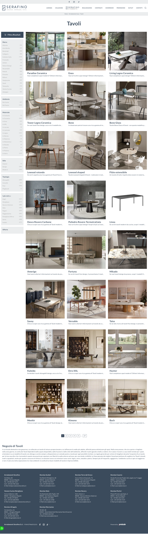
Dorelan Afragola (11, 507)
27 (85, 436)
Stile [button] (4, 161)
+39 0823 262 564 (48, 514)
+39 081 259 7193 (83, 498)
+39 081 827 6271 (12, 482)
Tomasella (6, 86)
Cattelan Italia (7, 57)
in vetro (5, 153)
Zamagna (5, 92)
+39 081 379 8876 (12, 498)
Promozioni (121, 8)
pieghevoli (6, 188)
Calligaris (5, 54)
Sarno (4, 219)
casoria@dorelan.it (120, 486)
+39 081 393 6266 (83, 482)
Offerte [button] (5, 229)
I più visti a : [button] (7, 196)
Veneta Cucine (7, 89)
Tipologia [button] (6, 177)
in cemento (6, 115)
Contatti (139, 8)
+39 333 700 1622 (13, 484)
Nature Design (7, 65)
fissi (4, 186)
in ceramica (6, 118)
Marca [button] (5, 42)
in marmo (6, 136)
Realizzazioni (87, 8)
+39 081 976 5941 (48, 482)
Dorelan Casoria (116, 475)
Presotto (5, 74)
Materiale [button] (6, 112)
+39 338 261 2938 (48, 500)
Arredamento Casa (74, 13)
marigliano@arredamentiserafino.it (20, 502)
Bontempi (6, 51)
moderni (5, 169)
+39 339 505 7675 (48, 484)
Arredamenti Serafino (12, 475)
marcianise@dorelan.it (51, 516)
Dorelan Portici (115, 491)
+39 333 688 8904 (13, 500)
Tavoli (81, 13)
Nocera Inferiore (8, 205)
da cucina (6, 102)
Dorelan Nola (44, 491)
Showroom (110, 8)
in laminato (6, 130)
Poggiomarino (7, 213)
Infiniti (5, 62)
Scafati (5, 222)
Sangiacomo (6, 80)
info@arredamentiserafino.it (17, 486)
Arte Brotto (6, 48)
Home (66, 13)
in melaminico (7, 142)
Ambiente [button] (6, 99)
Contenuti (99, 8)
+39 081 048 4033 (118, 482)
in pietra (5, 147)
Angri (4, 199)
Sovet (4, 83)
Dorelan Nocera (80, 491)
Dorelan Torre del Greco (83, 475)
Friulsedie (6, 60)
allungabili (6, 180)
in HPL (5, 124)
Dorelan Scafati (45, 475)
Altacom (5, 45)
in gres (5, 121)
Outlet (130, 8)
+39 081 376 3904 (48, 498)
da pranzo (6, 105)
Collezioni (59, 8)
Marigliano (6, 202)
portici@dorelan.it (120, 502)
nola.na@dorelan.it (50, 502)
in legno (5, 133)
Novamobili (6, 68)
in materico (6, 139)
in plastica (6, 150)
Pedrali (5, 71)
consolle (5, 183)
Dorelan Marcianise (47, 507)
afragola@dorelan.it (15, 518)
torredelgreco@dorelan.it (87, 486)
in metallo (6, 144)
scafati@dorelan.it (49, 486)
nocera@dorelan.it (85, 502)
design (5, 166)
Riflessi (5, 77)
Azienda (49, 8)
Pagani (5, 210)
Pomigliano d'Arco (8, 216)
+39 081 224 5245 (118, 498)
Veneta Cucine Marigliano (14, 491)
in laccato (6, 127)
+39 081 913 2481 (12, 514)
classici (5, 164)
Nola (4, 208)
